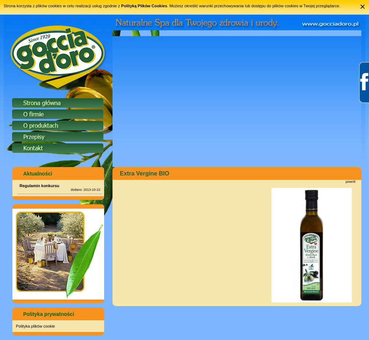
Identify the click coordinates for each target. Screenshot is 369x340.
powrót (350, 181)
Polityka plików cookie (35, 326)
